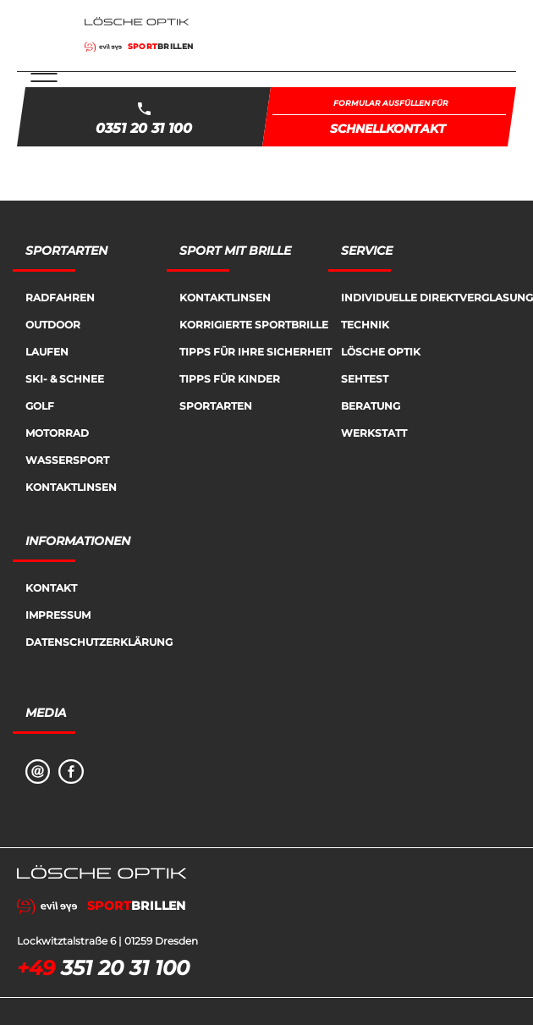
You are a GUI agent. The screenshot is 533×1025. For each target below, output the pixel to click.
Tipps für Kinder (229, 378)
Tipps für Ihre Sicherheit (255, 351)
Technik (365, 324)
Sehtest (364, 378)
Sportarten (215, 406)
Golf (39, 406)
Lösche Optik (380, 351)
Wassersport (67, 460)
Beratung (370, 406)
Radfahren (60, 297)
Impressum (58, 615)
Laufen (47, 351)
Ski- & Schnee (64, 378)
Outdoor (52, 324)
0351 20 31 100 (144, 128)
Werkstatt (374, 433)
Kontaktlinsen (71, 487)
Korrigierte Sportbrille (253, 324)
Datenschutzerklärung (99, 642)
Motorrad (57, 433)
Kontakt (51, 587)
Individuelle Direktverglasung (437, 297)
